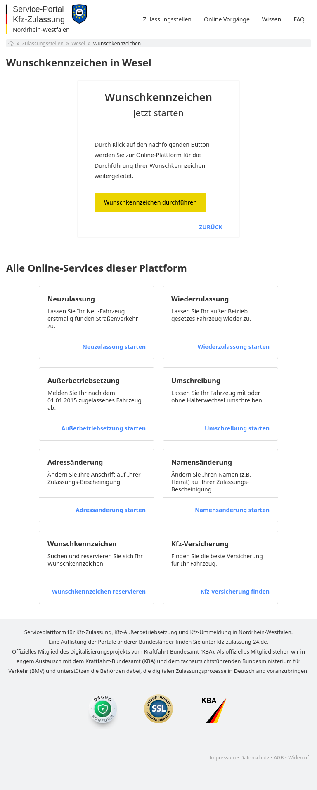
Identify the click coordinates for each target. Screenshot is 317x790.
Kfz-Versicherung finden (235, 591)
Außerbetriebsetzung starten (103, 428)
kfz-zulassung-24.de (242, 641)
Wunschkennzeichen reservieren (99, 591)
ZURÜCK (210, 227)
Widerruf (298, 757)
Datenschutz (254, 757)
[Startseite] (11, 43)
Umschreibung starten (237, 428)
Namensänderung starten (232, 510)
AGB (279, 757)
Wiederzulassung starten (234, 346)
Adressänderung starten (111, 510)
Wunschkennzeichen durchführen (150, 202)
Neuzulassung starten (114, 346)
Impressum (222, 757)
